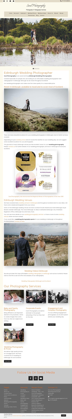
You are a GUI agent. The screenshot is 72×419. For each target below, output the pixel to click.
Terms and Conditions (10, 395)
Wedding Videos (42, 13)
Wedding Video (25, 398)
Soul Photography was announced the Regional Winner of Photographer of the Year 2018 (36, 196)
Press (5, 396)
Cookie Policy (8, 393)
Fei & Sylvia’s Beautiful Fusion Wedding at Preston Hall (38, 400)
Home (10, 13)
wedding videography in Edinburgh (39, 273)
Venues (61, 13)
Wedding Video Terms (10, 407)
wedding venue (21, 140)
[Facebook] (30, 378)
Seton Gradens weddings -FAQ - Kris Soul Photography (38, 391)
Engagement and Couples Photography (24, 406)
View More (8, 324)
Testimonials (31, 15)
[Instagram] (36, 378)
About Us (50, 13)
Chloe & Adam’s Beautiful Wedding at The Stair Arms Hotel (38, 405)
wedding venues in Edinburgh (28, 203)
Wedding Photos (32, 13)
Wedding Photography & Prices (25, 391)
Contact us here (19, 221)
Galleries (23, 13)
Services (16, 13)
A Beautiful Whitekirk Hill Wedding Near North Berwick (38, 410)
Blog (37, 15)
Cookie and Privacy (17, 415)
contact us (11, 146)
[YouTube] (41, 378)
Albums (56, 13)
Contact (42, 15)
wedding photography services (34, 214)
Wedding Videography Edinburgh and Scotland (36, 281)
